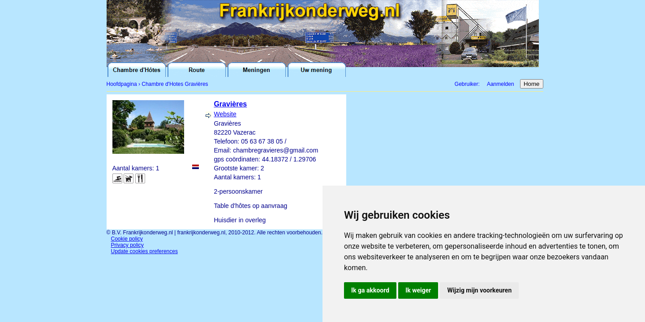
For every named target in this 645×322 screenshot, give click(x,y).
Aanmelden (500, 84)
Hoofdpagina (122, 84)
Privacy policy (127, 245)
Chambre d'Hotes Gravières (175, 84)
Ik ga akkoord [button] (370, 290)
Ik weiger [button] (418, 290)
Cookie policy (127, 239)
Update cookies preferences (144, 251)
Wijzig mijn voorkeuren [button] (479, 290)
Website (225, 114)
